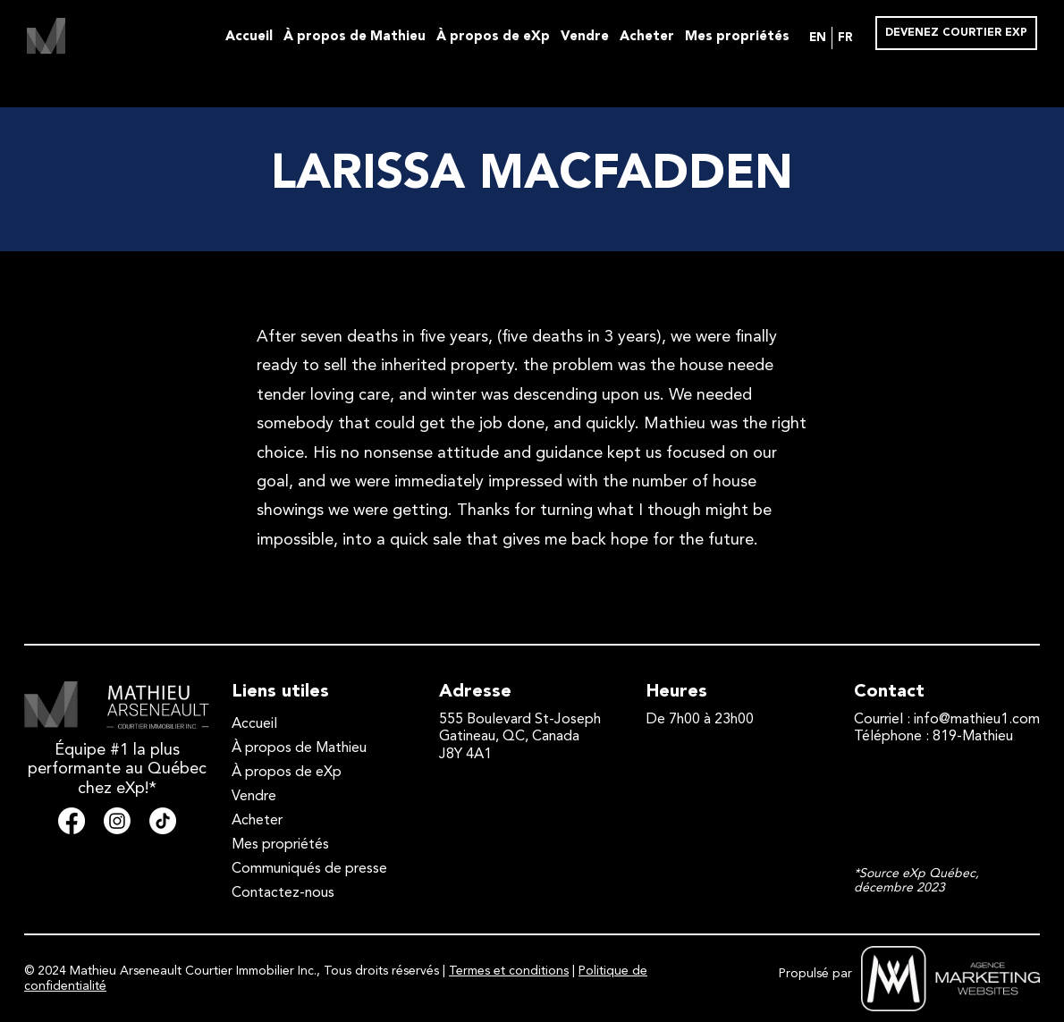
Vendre (585, 37)
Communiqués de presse (309, 869)
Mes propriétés (737, 37)
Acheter (647, 37)
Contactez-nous (283, 893)
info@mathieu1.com (977, 720)
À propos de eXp (493, 37)
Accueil (249, 37)
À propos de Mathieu (354, 37)
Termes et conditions (509, 971)
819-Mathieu (973, 737)
